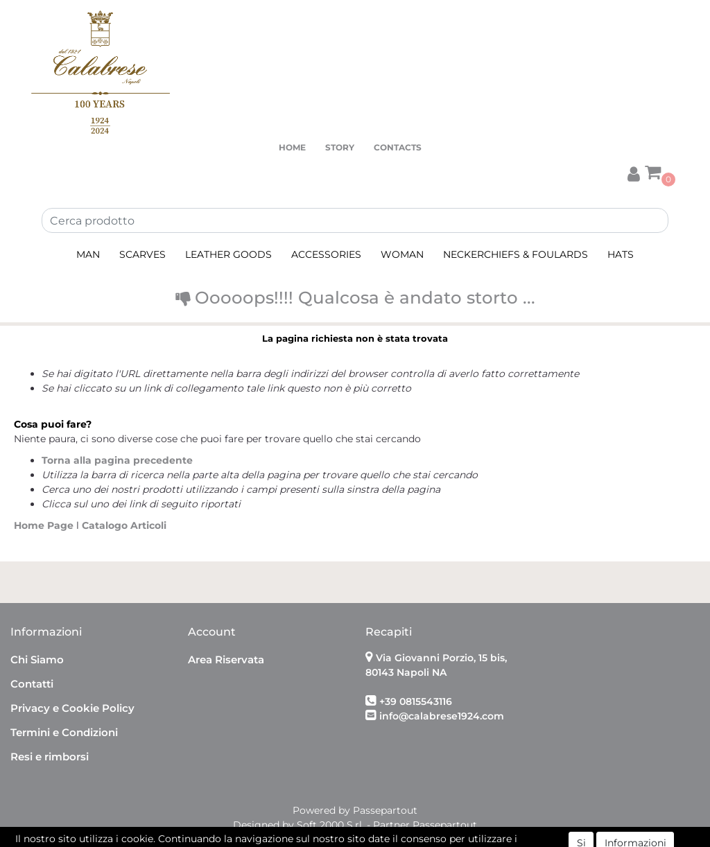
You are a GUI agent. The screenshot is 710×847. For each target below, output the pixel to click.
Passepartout (385, 810)
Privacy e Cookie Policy (72, 708)
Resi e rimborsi (49, 756)
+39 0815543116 (415, 701)
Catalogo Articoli (124, 525)
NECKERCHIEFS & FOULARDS (515, 254)
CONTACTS (398, 147)
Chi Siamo (37, 659)
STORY (339, 147)
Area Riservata (226, 659)
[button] (634, 172)
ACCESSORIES (326, 254)
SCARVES (142, 254)
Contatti (31, 683)
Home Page (45, 525)
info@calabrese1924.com (441, 716)
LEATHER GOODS (228, 254)
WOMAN (402, 254)
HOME (292, 147)
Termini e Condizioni (64, 732)
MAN (88, 254)
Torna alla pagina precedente (117, 460)
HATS (620, 254)
